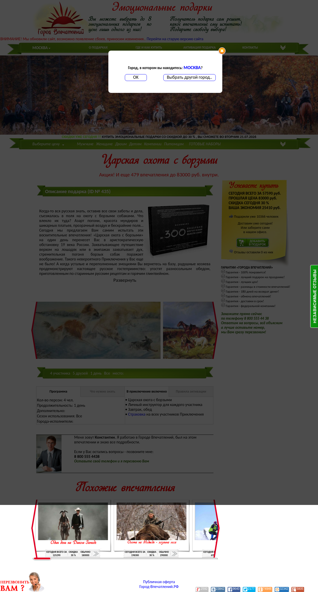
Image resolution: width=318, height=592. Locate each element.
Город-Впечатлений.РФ (159, 586)
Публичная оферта (159, 581)
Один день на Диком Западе (73, 543)
